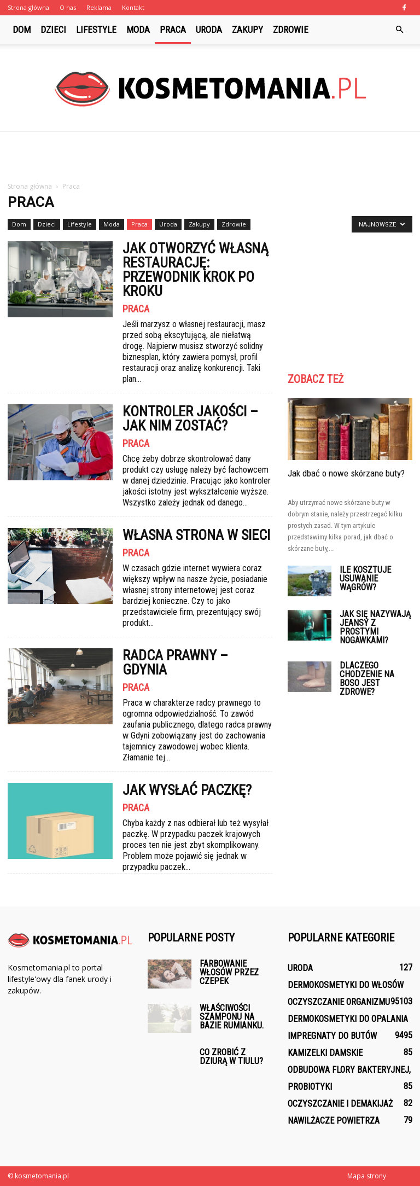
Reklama (99, 7)
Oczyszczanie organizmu (339, 1002)
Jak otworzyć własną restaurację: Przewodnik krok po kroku (195, 269)
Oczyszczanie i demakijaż (340, 1103)
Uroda (209, 29)
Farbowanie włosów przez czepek (229, 972)
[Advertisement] (210, 155)
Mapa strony (366, 1176)
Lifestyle (96, 29)
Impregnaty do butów (332, 1036)
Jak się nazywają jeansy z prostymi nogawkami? (375, 627)
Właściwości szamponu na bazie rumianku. (232, 1017)
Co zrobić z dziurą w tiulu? (231, 1056)
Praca (173, 29)
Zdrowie (290, 29)
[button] (399, 29)
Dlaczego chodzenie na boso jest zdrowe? (367, 678)
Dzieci (53, 29)
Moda (138, 29)
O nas (68, 7)
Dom (22, 29)
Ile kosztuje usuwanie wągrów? (365, 578)
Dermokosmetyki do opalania (348, 1019)
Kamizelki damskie (325, 1053)
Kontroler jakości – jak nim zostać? (190, 418)
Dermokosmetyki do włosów (346, 985)
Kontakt (133, 7)
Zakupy (247, 29)
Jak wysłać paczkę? (187, 790)
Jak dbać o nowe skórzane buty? (346, 473)
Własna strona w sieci (196, 535)
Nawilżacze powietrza (334, 1120)
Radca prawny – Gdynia (175, 662)
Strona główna (28, 7)
